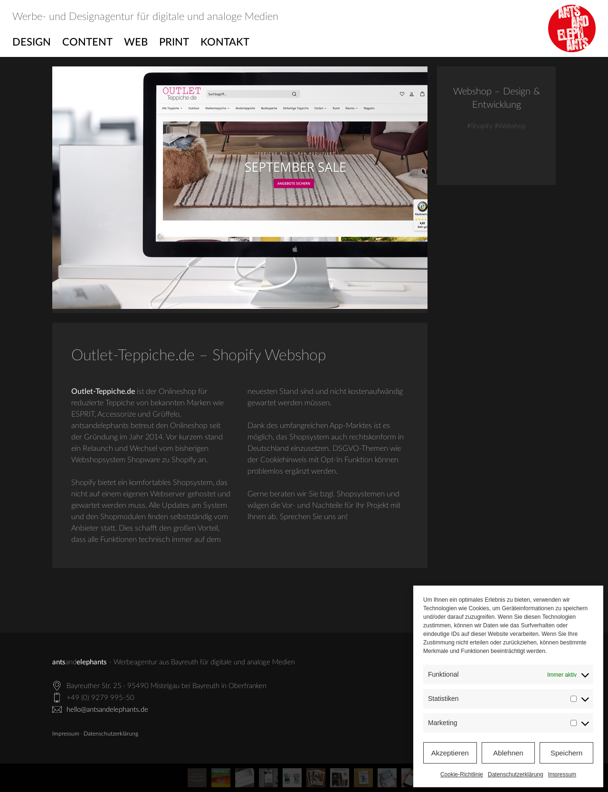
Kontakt (224, 42)
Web (136, 42)
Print (174, 42)
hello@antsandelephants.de (107, 709)
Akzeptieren (450, 753)
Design (31, 42)
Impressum (562, 774)
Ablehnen (508, 753)
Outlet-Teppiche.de (103, 391)
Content (87, 42)
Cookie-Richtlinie (461, 774)
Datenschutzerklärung (515, 774)
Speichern (567, 753)
